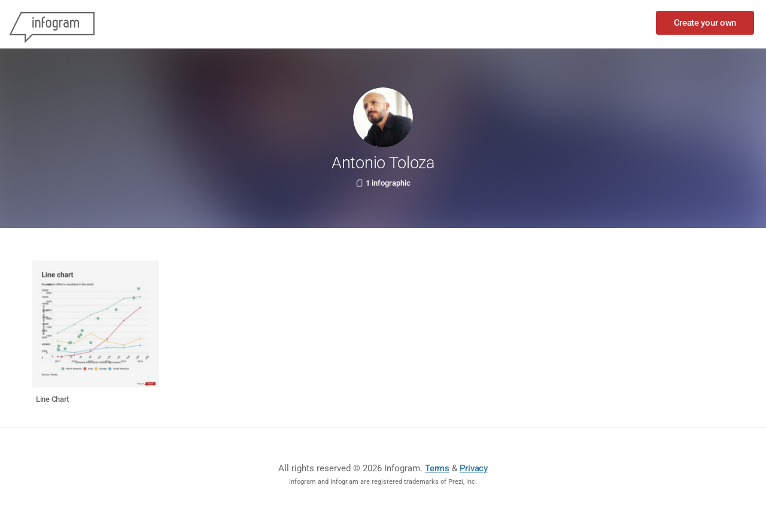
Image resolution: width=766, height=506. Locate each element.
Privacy (474, 468)
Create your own (705, 22)
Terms (437, 468)
